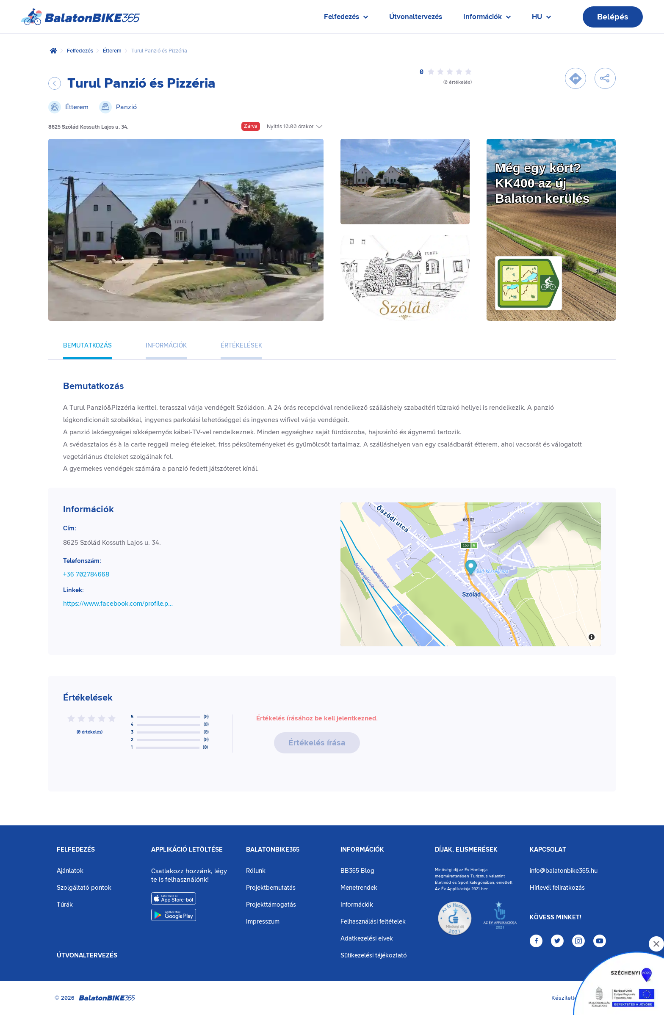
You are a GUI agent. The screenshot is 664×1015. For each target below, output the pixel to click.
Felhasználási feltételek (373, 922)
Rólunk (256, 871)
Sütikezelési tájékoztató (373, 956)
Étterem (112, 50)
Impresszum (262, 922)
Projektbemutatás (271, 888)
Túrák (65, 905)
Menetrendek (358, 888)
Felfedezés (80, 50)
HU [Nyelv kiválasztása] (541, 18)
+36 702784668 (86, 574)
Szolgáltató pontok (84, 888)
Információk (362, 850)
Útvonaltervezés (415, 17)
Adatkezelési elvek (366, 939)
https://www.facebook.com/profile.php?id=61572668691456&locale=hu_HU (120, 603)
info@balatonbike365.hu (564, 871)
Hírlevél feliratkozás (557, 888)
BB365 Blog (357, 871)
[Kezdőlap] (53, 51)
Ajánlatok (70, 871)
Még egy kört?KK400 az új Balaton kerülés (542, 183)
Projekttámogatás (271, 905)
